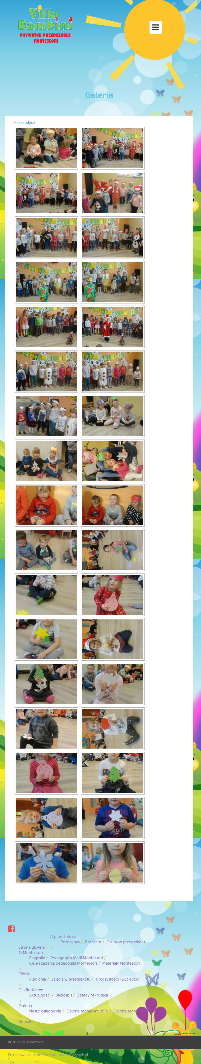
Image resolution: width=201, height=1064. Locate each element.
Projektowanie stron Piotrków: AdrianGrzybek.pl (48, 1055)
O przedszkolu (63, 937)
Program (93, 942)
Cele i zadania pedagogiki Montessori (63, 963)
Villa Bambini (33, 1042)
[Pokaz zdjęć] (24, 123)
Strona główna (32, 947)
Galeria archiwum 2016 (87, 1011)
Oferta (24, 974)
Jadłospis (64, 995)
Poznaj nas (70, 942)
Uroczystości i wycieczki (117, 979)
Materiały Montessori (121, 963)
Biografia (37, 958)
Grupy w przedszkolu (125, 942)
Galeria (25, 1006)
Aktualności (39, 995)
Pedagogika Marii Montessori (76, 958)
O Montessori (31, 953)
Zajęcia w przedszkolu (71, 979)
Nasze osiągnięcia (45, 1011)
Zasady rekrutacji (92, 995)
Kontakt (26, 1022)
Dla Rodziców (31, 990)
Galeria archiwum (129, 1011)
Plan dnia (37, 979)
